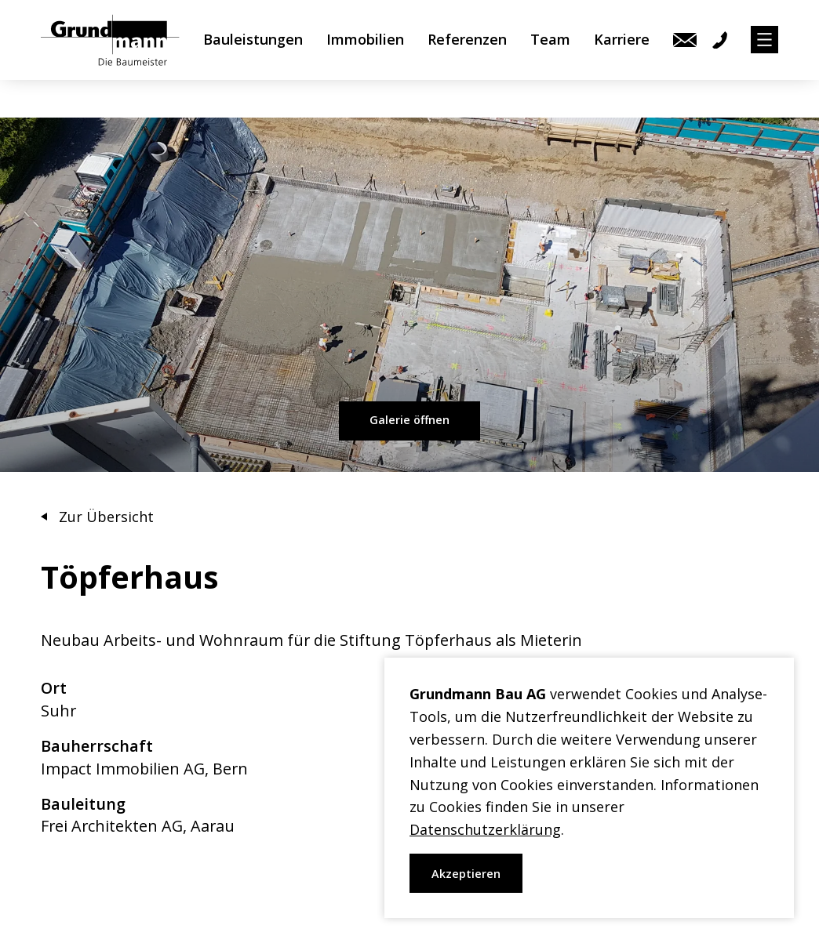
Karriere (622, 58)
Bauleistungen (253, 58)
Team (550, 58)
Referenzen (467, 58)
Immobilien (365, 58)
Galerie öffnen (409, 419)
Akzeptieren (465, 873)
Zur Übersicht (106, 516)
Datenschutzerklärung (485, 829)
